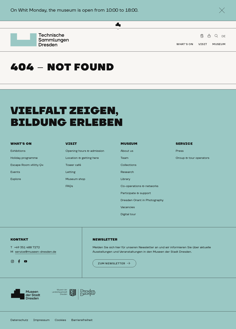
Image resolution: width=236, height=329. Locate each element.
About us (127, 151)
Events (15, 172)
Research (127, 172)
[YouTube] (26, 262)
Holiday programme (24, 158)
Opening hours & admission (85, 151)
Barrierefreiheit (82, 320)
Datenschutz (19, 320)
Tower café (73, 165)
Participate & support (136, 193)
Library (125, 179)
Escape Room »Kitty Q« (26, 165)
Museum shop (75, 179)
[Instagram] (12, 262)
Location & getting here (82, 158)
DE (224, 36)
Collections (128, 165)
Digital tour (128, 214)
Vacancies (128, 207)
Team (124, 158)
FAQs (69, 186)
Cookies (60, 320)
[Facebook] (19, 262)
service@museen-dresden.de (35, 251)
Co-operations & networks (139, 186)
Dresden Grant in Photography (142, 200)
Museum (129, 143)
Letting (70, 172)
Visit (71, 143)
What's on (20, 143)
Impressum (41, 320)
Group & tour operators (192, 158)
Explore (15, 179)
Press (180, 151)
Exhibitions (17, 151)
